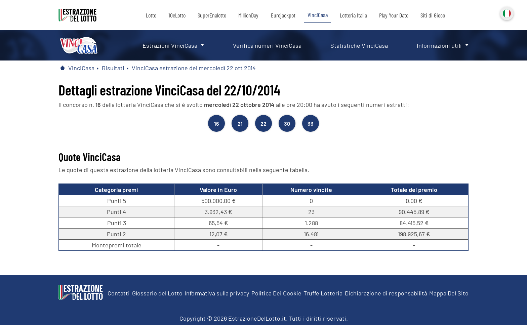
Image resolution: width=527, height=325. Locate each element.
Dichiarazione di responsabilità (386, 293)
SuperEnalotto (212, 15)
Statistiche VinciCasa (359, 45)
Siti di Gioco (432, 15)
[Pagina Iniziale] (62, 68)
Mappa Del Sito (449, 293)
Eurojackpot (283, 15)
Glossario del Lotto (157, 293)
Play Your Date (393, 15)
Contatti (119, 293)
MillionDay (248, 15)
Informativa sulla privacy (217, 293)
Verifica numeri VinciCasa (267, 45)
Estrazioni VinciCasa (170, 45)
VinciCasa (318, 14)
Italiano (506, 12)
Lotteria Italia (353, 15)
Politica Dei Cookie (276, 293)
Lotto (151, 15)
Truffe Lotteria (322, 293)
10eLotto (177, 15)
